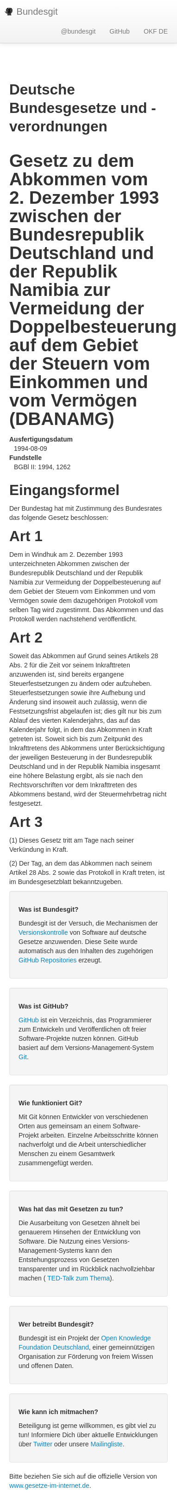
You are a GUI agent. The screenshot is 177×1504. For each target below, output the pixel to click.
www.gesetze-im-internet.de (49, 1485)
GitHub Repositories (47, 960)
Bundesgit (31, 11)
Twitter (42, 1444)
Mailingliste (106, 1444)
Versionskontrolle (43, 932)
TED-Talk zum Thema (78, 1278)
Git (23, 1057)
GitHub (119, 31)
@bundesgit (78, 31)
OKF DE (156, 31)
